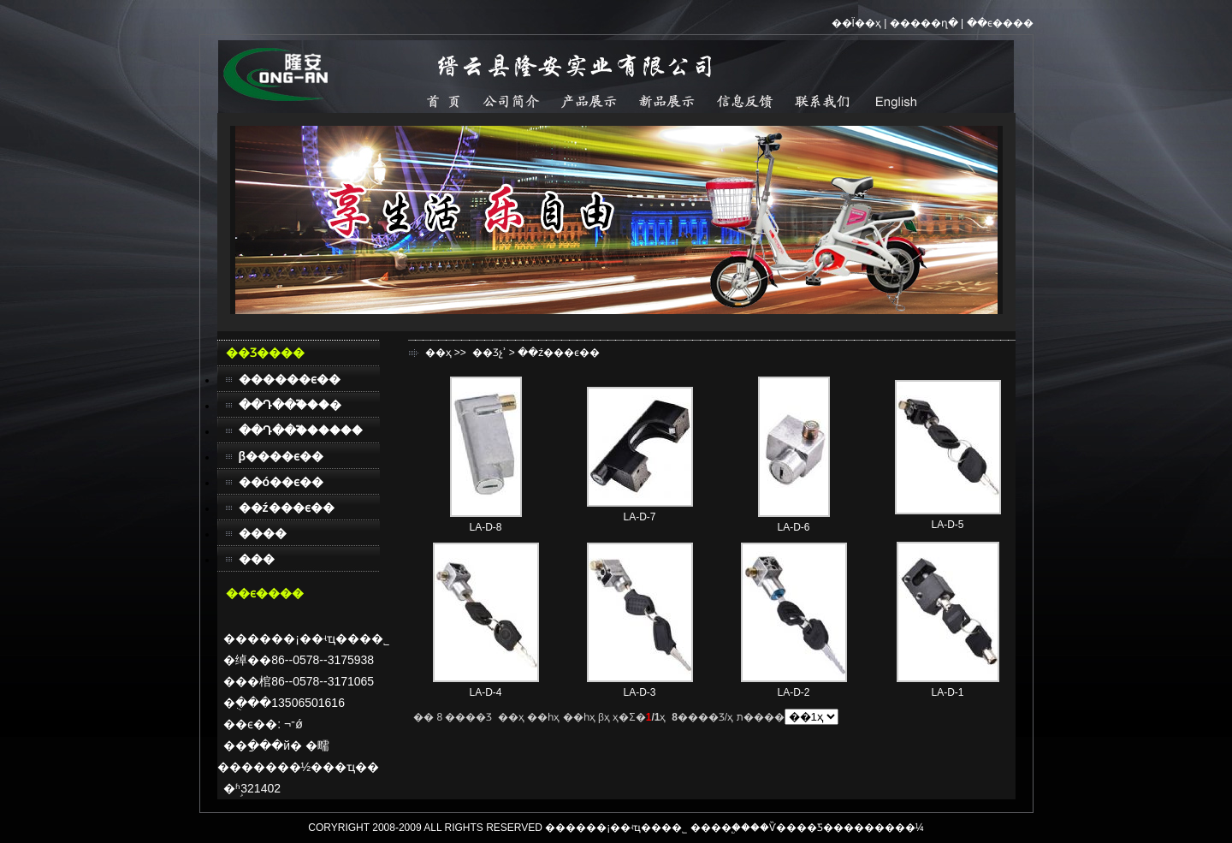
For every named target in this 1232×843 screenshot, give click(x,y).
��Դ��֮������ (301, 430)
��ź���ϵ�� (287, 507)
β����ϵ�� (281, 456)
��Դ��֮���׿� (290, 405)
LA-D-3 (639, 692)
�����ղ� (924, 23)
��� (257, 559)
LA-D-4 (485, 692)
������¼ (889, 828)
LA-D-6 (793, 527)
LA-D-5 (947, 525)
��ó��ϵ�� (281, 482)
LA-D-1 (947, 692)
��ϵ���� (1000, 23)
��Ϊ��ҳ (856, 23)
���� (263, 533)
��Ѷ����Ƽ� (791, 828)
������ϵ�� (290, 379)
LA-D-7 (639, 517)
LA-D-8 (485, 527)
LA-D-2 (793, 692)
